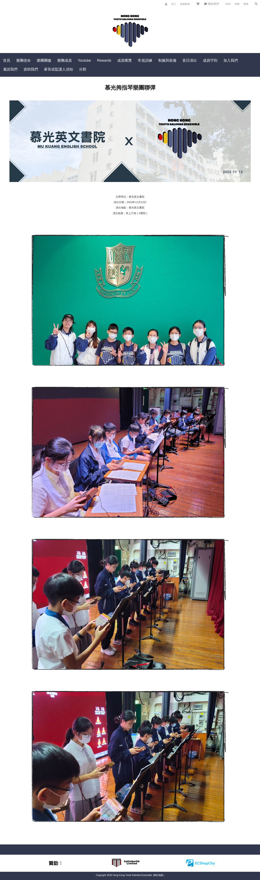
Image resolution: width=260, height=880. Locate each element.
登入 (173, 4)
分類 (82, 69)
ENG (228, 4)
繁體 (246, 4)
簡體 (237, 4)
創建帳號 (185, 4)
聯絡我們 (211, 3)
